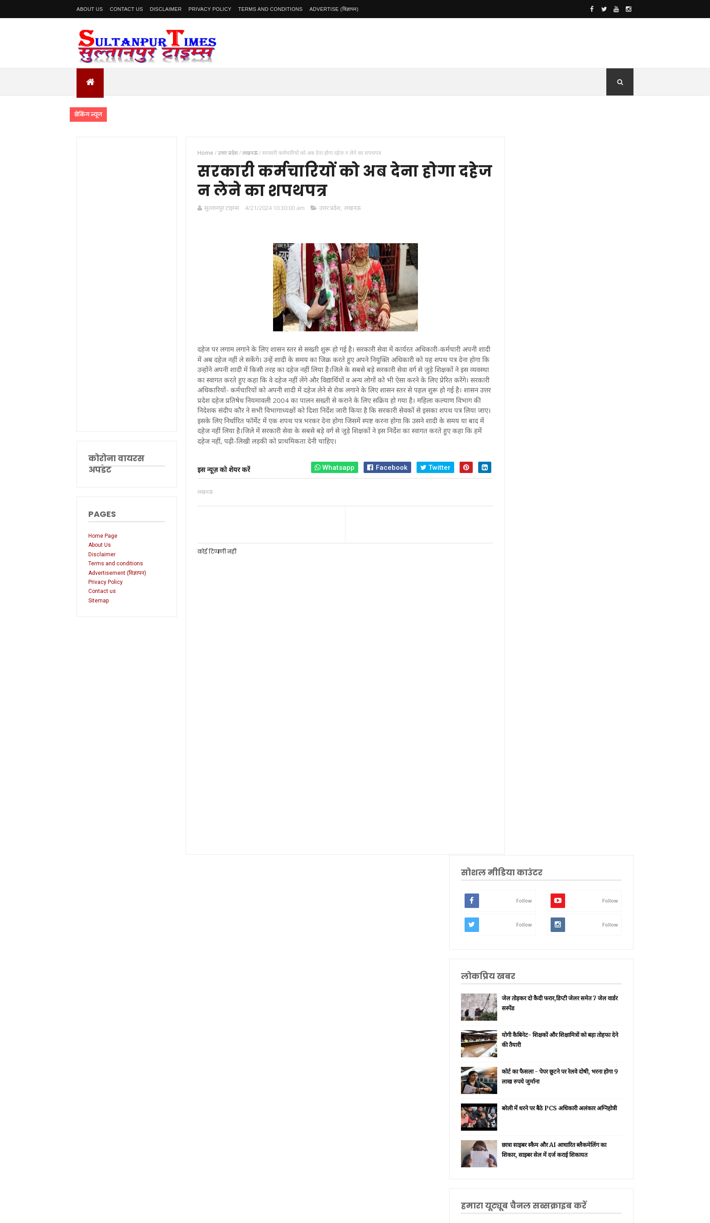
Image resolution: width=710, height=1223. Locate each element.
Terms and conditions (270, 9)
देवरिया (521, 834)
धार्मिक (521, 777)
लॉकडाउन (523, 734)
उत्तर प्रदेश (325, 209)
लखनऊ (347, 209)
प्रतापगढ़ (522, 791)
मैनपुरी (521, 962)
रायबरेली (523, 720)
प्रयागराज (523, 749)
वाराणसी (523, 763)
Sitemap (98, 600)
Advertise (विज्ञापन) (333, 9)
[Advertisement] (125, 284)
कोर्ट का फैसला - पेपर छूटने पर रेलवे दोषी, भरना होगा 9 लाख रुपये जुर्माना (581, 366)
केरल (519, 905)
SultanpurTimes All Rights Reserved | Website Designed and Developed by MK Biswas (250, 1210)
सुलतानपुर (524, 678)
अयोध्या (521, 819)
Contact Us (126, 9)
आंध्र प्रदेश (524, 862)
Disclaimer (166, 9)
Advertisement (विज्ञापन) (117, 573)
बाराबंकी (522, 919)
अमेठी (520, 706)
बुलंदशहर (523, 933)
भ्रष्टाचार (522, 948)
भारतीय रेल (525, 805)
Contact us (102, 591)
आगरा (520, 876)
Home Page (102, 536)
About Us (90, 9)
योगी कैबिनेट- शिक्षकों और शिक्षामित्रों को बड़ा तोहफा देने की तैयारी (582, 326)
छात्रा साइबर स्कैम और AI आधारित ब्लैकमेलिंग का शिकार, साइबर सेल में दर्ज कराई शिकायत (583, 442)
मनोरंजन (523, 848)
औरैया (520, 890)
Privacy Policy (209, 9)
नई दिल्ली (523, 692)
